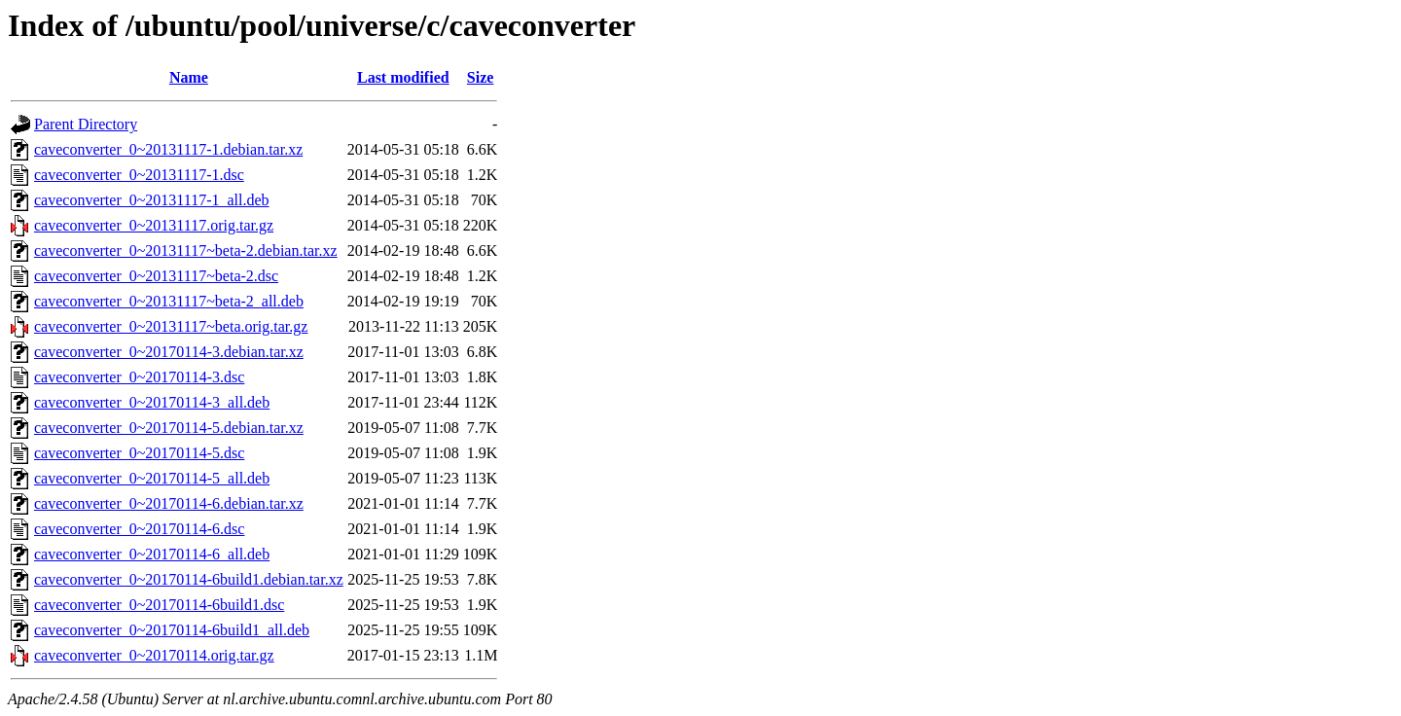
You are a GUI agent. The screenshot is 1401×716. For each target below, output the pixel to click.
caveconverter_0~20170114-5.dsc (139, 453)
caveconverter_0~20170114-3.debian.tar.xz (169, 351)
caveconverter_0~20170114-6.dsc (139, 528)
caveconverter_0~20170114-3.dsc (139, 377)
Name (188, 77)
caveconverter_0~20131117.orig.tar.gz (153, 225)
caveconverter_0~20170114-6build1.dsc (159, 604)
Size (480, 77)
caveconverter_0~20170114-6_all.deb (151, 554)
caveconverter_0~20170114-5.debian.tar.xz (169, 427)
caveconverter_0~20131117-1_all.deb (151, 200)
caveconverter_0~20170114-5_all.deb (151, 478)
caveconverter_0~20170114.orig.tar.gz (154, 655)
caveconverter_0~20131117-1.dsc (139, 174)
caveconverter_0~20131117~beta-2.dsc (156, 276)
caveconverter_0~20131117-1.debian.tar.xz (168, 149)
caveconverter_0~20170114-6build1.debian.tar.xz (188, 579)
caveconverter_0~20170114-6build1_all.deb (171, 630)
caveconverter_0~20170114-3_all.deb (151, 402)
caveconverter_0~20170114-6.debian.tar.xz (169, 503)
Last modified (403, 77)
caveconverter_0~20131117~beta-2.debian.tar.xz (186, 250)
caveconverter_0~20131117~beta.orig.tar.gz (170, 326)
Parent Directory (85, 124)
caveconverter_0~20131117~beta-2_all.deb (169, 301)
